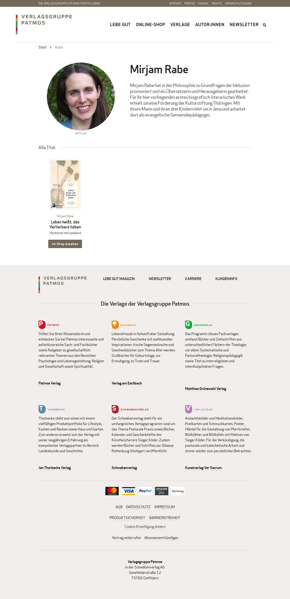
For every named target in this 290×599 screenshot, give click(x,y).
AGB (119, 507)
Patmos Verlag (49, 383)
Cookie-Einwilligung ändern (145, 526)
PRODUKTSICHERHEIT (127, 517)
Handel (203, 3)
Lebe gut (120, 24)
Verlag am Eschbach (127, 383)
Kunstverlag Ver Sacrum (203, 467)
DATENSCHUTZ (138, 507)
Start (43, 47)
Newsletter (244, 24)
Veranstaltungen (238, 3)
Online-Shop (150, 24)
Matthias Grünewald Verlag (205, 388)
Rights (217, 3)
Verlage (180, 24)
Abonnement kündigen (161, 537)
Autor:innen (210, 24)
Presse (189, 3)
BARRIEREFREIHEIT (164, 517)
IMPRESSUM (165, 507)
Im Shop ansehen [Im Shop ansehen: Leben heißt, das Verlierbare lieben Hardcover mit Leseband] (65, 244)
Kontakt (175, 3)
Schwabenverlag (124, 467)
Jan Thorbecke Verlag (55, 467)
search (264, 24)
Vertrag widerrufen (126, 537)
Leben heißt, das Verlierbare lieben (65, 224)
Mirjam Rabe (65, 216)
